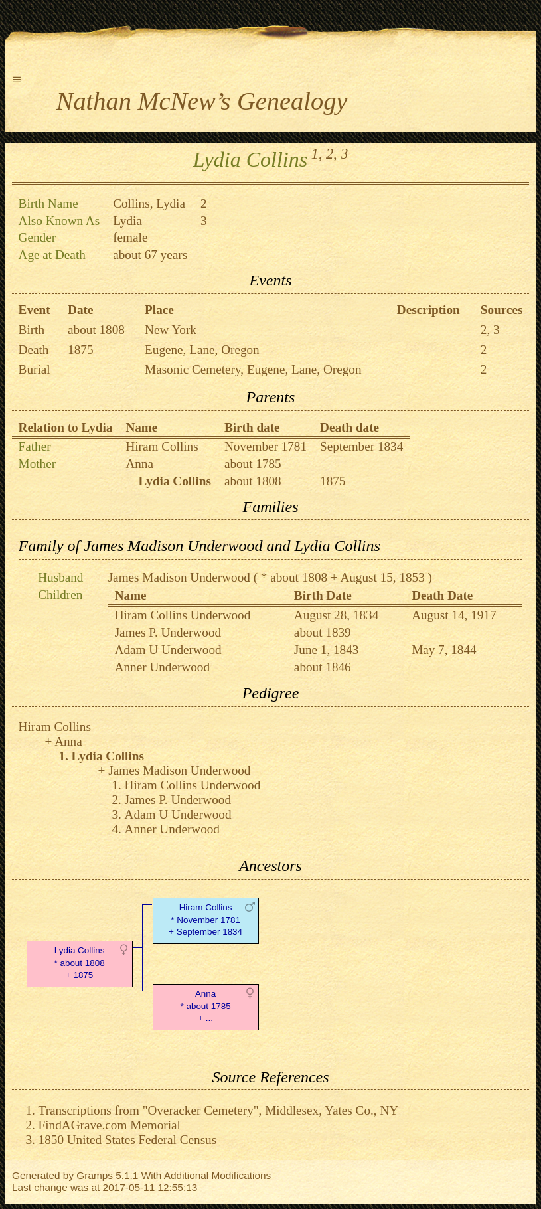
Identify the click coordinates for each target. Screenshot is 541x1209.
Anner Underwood (162, 667)
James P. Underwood (168, 632)
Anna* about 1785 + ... (205, 1006)
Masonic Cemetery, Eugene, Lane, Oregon (253, 369)
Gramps (94, 1175)
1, (317, 153)
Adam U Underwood (168, 650)
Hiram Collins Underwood (183, 615)
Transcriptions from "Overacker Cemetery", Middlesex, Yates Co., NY (219, 1110)
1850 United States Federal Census (128, 1140)
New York (170, 330)
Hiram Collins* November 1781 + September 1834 (205, 919)
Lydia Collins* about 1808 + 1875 (79, 963)
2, (331, 153)
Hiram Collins (161, 446)
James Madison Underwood (179, 577)
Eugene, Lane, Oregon (202, 350)
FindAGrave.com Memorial (110, 1125)
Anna (139, 464)
